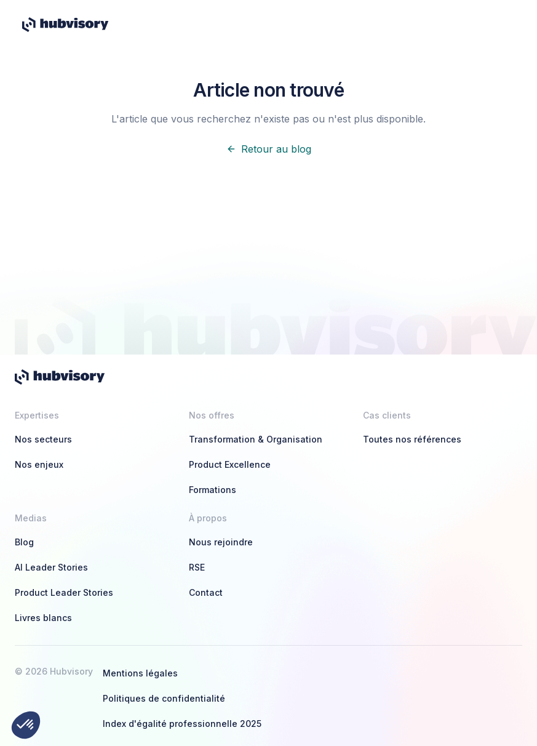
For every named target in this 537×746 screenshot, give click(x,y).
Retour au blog (268, 149)
